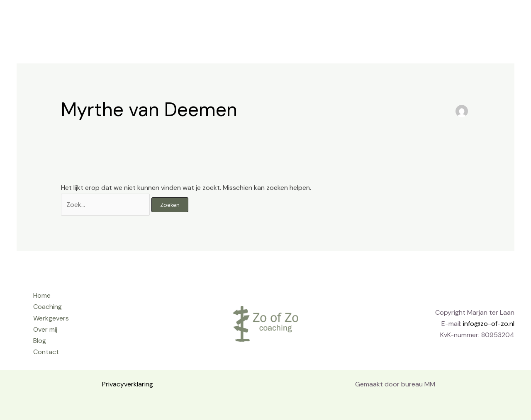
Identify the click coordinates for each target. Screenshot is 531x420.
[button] (508, 18)
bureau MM (418, 384)
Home (271, 18)
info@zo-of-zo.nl (488, 323)
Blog (439, 18)
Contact (473, 18)
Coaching (309, 18)
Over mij (405, 18)
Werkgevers (358, 18)
